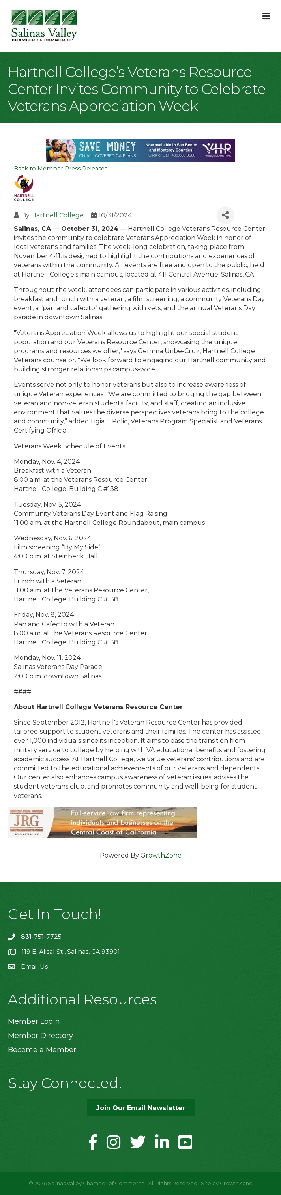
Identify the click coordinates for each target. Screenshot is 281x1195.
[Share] (225, 215)
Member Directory (40, 1035)
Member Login (34, 1021)
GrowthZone (161, 855)
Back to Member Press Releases (60, 168)
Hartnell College (57, 215)
